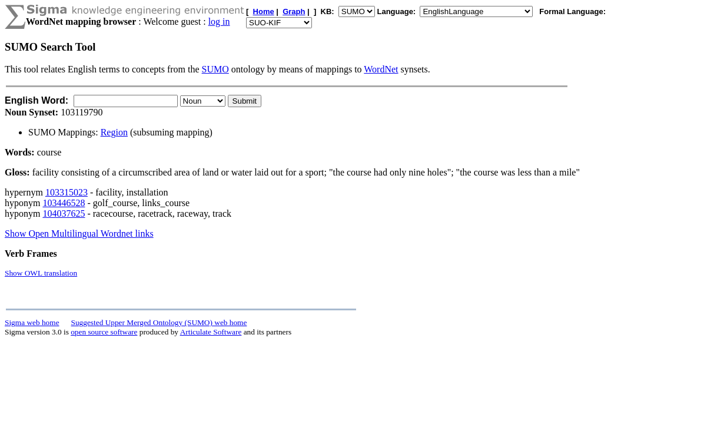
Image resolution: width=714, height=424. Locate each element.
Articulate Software (211, 331)
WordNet (381, 69)
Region (114, 132)
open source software (104, 331)
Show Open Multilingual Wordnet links (79, 233)
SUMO (215, 69)
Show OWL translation (41, 273)
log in (219, 21)
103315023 (66, 192)
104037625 (63, 213)
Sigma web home (32, 322)
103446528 (63, 203)
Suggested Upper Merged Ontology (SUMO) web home (159, 322)
